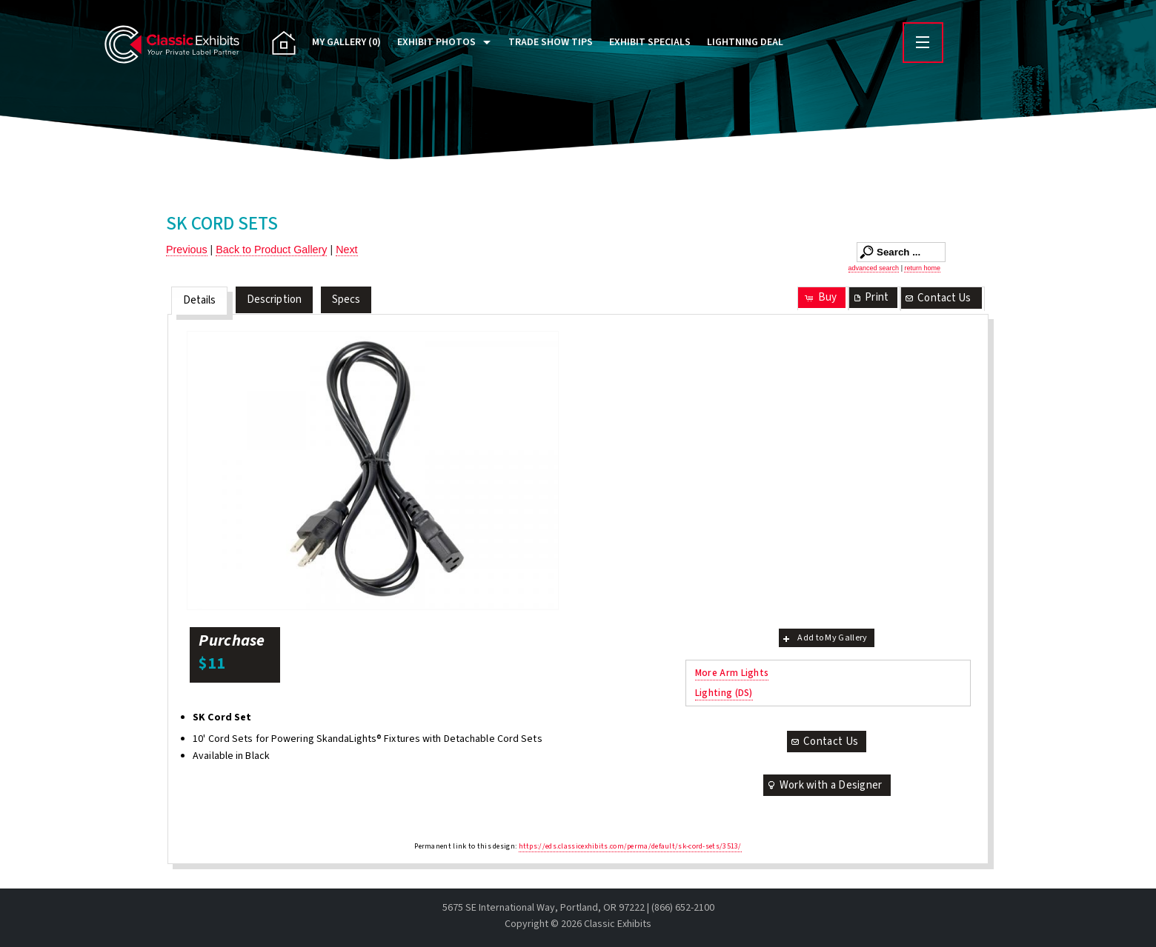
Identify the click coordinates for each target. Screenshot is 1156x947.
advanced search (874, 268)
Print (869, 297)
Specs (346, 299)
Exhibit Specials (650, 42)
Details (199, 300)
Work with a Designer (824, 785)
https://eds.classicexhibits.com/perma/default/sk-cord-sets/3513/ (630, 846)
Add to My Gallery (823, 638)
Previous (186, 249)
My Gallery (346, 42)
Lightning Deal (745, 42)
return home (922, 268)
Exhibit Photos (436, 42)
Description (274, 299)
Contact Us (937, 298)
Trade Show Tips (550, 42)
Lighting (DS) (724, 693)
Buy (820, 297)
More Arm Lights (732, 673)
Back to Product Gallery (271, 249)
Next (346, 249)
